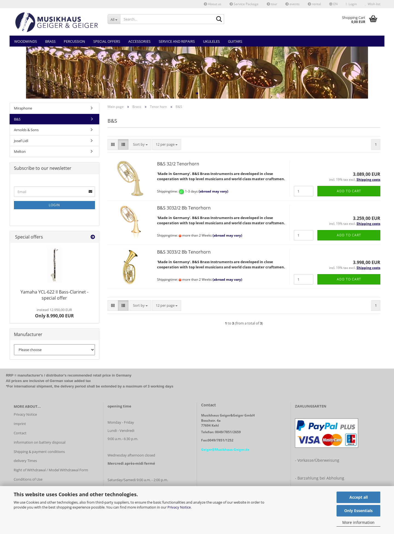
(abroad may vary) (213, 191)
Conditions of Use (28, 479)
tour (272, 4)
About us (212, 4)
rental (314, 4)
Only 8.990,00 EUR (54, 313)
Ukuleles (211, 41)
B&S (17, 119)
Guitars (235, 41)
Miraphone (23, 108)
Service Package (244, 4)
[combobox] (140, 144)
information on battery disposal (39, 442)
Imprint (20, 423)
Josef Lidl (21, 140)
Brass (50, 41)
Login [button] (351, 4)
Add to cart (349, 191)
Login (54, 205)
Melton (20, 151)
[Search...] (114, 19)
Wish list (372, 4)
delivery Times (25, 460)
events (292, 4)
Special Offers (106, 41)
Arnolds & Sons (26, 129)
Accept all (358, 497)
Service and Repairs (177, 41)
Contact (20, 432)
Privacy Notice (179, 507)
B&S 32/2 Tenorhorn (178, 164)
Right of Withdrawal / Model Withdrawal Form (51, 469)
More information (358, 522)
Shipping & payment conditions (39, 451)
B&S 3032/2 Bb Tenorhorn (184, 208)
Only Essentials (358, 510)
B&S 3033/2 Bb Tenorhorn (184, 252)
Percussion (74, 41)
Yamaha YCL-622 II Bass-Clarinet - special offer (54, 295)
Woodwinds (25, 41)
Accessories (139, 41)
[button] (333, 4)
